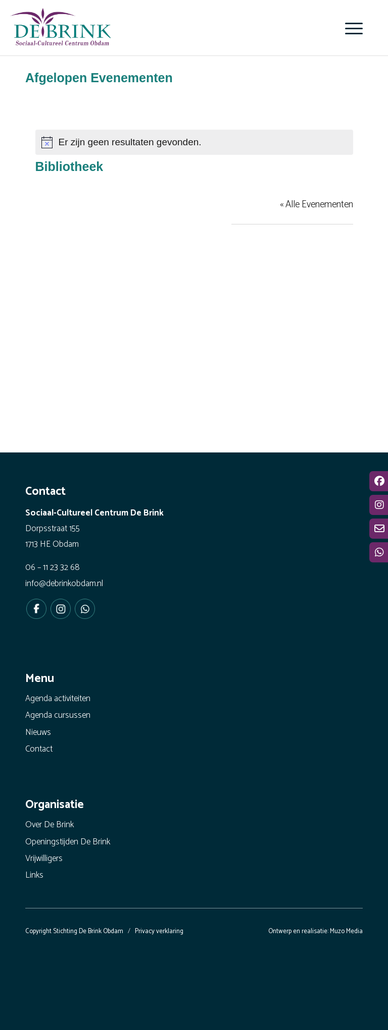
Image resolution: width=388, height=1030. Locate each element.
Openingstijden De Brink (67, 842)
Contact (39, 749)
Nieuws (38, 732)
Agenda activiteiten (57, 699)
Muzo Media (346, 931)
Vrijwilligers (44, 858)
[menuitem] (349, 28)
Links (34, 875)
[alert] (194, 142)
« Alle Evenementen (316, 204)
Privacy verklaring (159, 931)
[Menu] (349, 28)
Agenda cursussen (57, 715)
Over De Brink (49, 825)
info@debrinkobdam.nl (64, 584)
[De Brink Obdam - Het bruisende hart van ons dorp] (60, 30)
